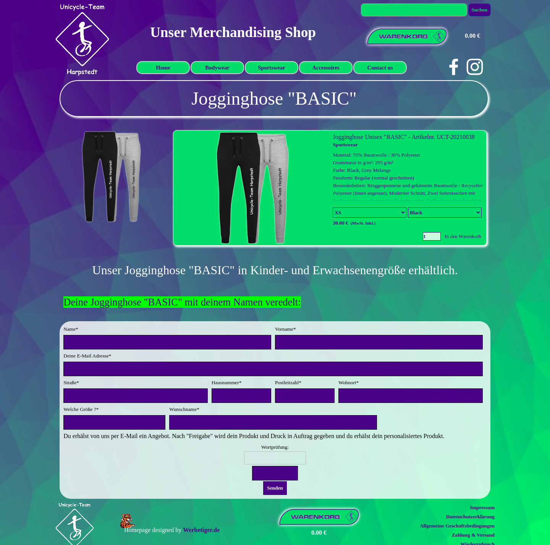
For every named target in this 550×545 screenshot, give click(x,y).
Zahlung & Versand (473, 535)
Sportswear (271, 68)
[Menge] (432, 236)
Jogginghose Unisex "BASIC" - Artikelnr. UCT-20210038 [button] (404, 137)
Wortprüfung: (275, 447)
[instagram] (474, 66)
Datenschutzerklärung (470, 516)
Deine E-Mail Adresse (87, 356)
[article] (330, 188)
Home (163, 68)
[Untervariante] (445, 212)
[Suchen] (414, 9)
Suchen (479, 10)
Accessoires (325, 68)
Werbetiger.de (201, 530)
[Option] (369, 212)
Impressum (482, 507)
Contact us (380, 68)
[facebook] (453, 66)
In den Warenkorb (463, 236)
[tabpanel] (274, 98)
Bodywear (217, 68)
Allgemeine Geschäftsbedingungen (457, 526)
